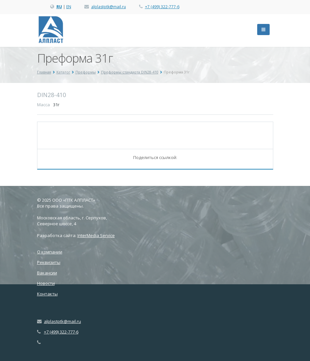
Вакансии (47, 273)
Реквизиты (48, 262)
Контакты (47, 294)
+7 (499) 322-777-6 (162, 7)
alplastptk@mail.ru (108, 7)
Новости (46, 283)
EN (68, 7)
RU (59, 7)
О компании (49, 252)
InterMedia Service (96, 235)
